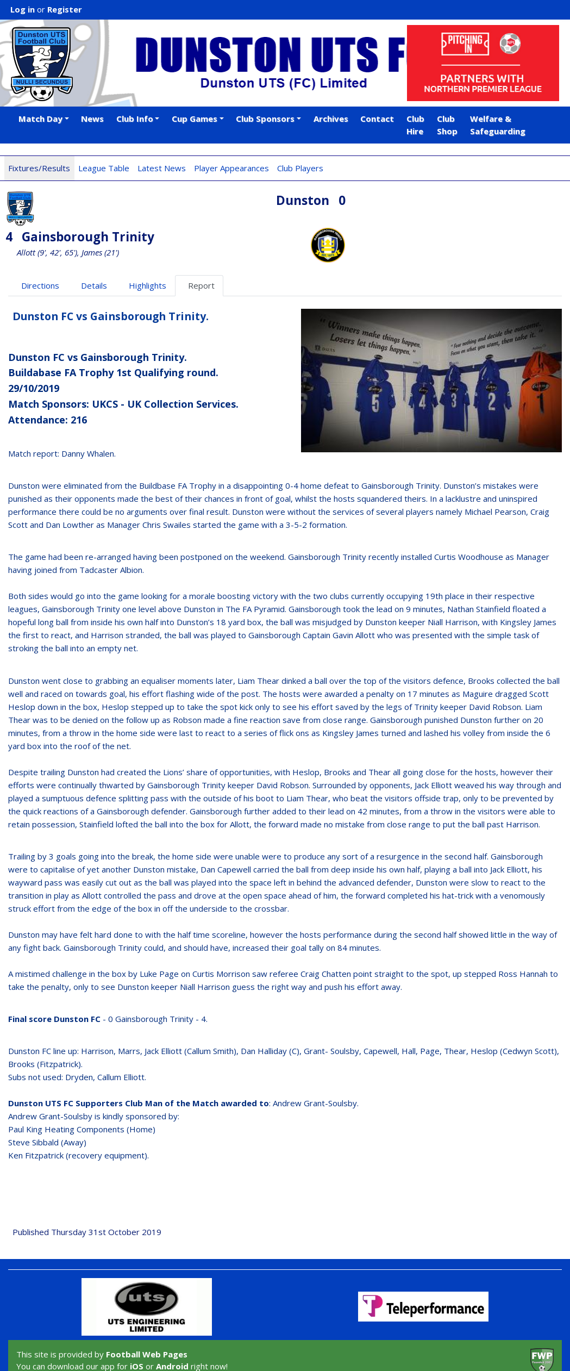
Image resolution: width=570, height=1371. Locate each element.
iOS (136, 1329)
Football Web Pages (146, 1317)
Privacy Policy (129, 1350)
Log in (22, 9)
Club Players (300, 168)
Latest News (161, 168)
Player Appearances (231, 168)
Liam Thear (258, 643)
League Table (103, 168)
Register (64, 9)
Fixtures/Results (39, 168)
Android (172, 1329)
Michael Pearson (495, 475)
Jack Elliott (433, 748)
